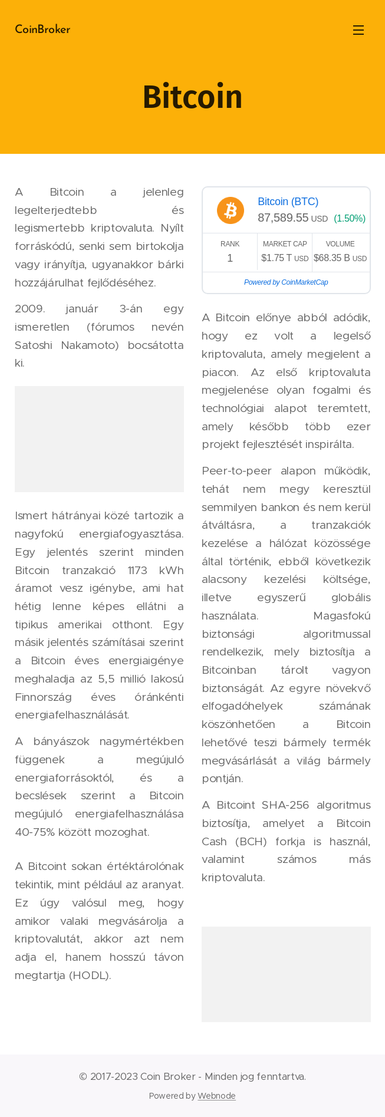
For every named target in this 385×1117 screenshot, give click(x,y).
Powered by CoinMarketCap (286, 282)
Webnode (217, 1095)
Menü (358, 30)
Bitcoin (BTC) (288, 201)
